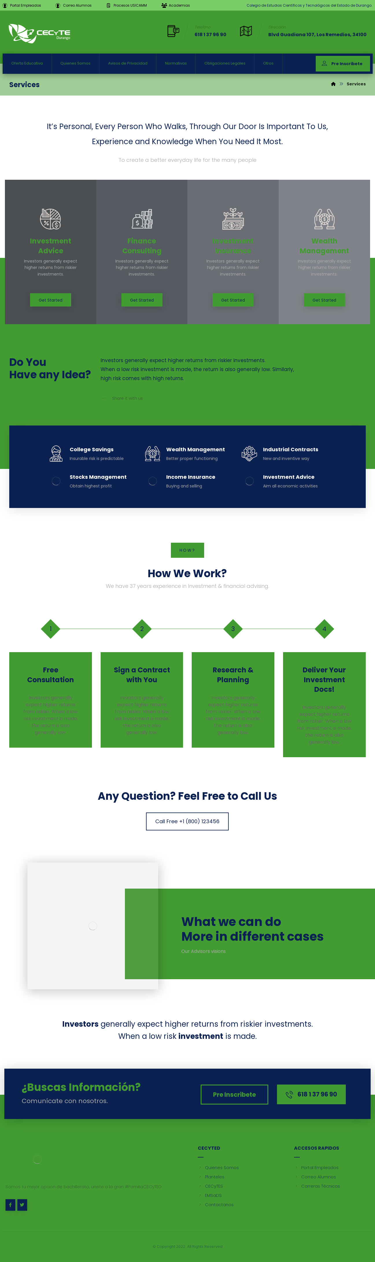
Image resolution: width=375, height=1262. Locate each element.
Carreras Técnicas (317, 1186)
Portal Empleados (316, 1167)
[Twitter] (22, 1205)
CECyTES (210, 1186)
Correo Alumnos (315, 1177)
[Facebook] (10, 1205)
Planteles (211, 1177)
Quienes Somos (218, 1167)
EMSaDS (210, 1195)
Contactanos (216, 1205)
